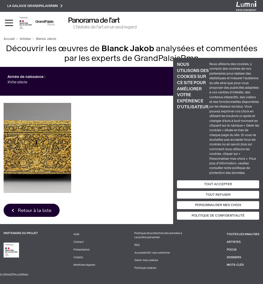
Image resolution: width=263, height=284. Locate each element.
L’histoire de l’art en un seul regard (105, 27)
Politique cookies (145, 268)
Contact (78, 242)
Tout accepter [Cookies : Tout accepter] (218, 184)
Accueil (9, 38)
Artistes (25, 38)
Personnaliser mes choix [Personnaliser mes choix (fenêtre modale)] (218, 205)
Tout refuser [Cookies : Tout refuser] (218, 194)
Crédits (78, 257)
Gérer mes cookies (146, 260)
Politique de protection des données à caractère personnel (158, 235)
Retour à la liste (34, 210)
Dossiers (234, 257)
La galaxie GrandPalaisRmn (35, 5)
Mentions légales (84, 264)
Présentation (81, 249)
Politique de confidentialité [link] (218, 215)
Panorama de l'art (94, 20)
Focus (232, 249)
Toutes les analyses (243, 234)
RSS (137, 245)
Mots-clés (235, 264)
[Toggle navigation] (9, 22)
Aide (76, 234)
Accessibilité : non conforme (152, 252)
